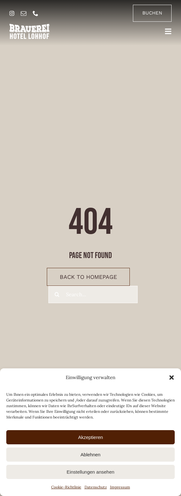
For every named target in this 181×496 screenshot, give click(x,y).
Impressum (120, 487)
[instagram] (11, 13)
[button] (171, 377)
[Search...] (93, 294)
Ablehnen (90, 454)
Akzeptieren (90, 437)
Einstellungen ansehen (90, 472)
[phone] (35, 13)
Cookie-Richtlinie (66, 487)
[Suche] (57, 294)
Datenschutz (96, 487)
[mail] (23, 13)
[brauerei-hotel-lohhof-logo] (29, 26)
